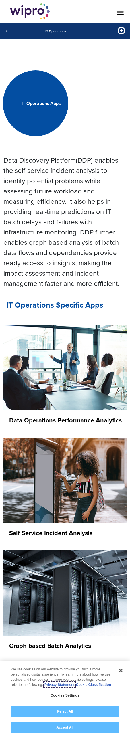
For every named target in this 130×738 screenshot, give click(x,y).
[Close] (121, 670)
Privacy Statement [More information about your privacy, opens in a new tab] (59, 685)
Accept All (64, 727)
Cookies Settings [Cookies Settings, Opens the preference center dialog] (65, 695)
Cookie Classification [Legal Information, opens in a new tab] (93, 685)
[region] (65, 699)
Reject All (65, 711)
